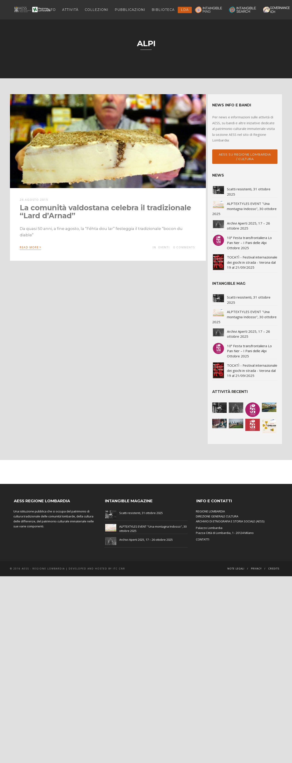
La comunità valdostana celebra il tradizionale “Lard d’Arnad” (105, 211)
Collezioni (96, 10)
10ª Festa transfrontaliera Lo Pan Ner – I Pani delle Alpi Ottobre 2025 (249, 242)
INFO (51, 10)
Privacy (256, 568)
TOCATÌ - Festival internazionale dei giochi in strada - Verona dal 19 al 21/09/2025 (252, 262)
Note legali (235, 568)
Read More (30, 246)
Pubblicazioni (130, 10)
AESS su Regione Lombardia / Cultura (245, 157)
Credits (273, 568)
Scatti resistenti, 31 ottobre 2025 (141, 513)
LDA (185, 10)
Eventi (164, 247)
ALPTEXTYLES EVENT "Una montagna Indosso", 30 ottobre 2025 (244, 208)
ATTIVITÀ (70, 10)
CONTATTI (202, 539)
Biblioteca (163, 10)
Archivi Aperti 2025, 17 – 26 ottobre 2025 (146, 540)
